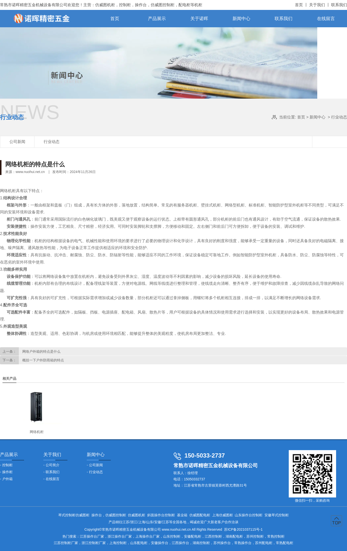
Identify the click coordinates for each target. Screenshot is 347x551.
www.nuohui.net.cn (30, 172)
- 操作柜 (6, 472)
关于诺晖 (199, 18)
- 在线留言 (51, 479)
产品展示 (157, 18)
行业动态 (51, 142)
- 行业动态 (95, 472)
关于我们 (317, 5)
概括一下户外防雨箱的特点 (42, 360)
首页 (299, 5)
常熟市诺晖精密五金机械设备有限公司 (33, 5)
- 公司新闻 (95, 465)
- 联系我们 (51, 472)
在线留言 (326, 18)
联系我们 (339, 5)
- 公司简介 (51, 465)
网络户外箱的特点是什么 (40, 351)
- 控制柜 (6, 465)
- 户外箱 (6, 479)
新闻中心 (241, 18)
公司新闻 (17, 142)
